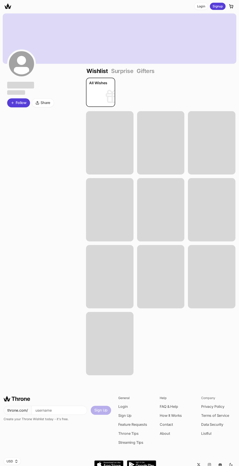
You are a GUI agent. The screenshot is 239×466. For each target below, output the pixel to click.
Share (43, 102)
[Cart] (231, 6)
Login (201, 6)
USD (12, 461)
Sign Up (101, 410)
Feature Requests (132, 424)
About (165, 433)
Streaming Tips (130, 442)
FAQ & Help (169, 406)
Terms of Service (215, 415)
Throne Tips (128, 433)
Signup (218, 6)
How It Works (171, 415)
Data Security (212, 424)
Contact (166, 424)
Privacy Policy (212, 406)
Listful (206, 433)
